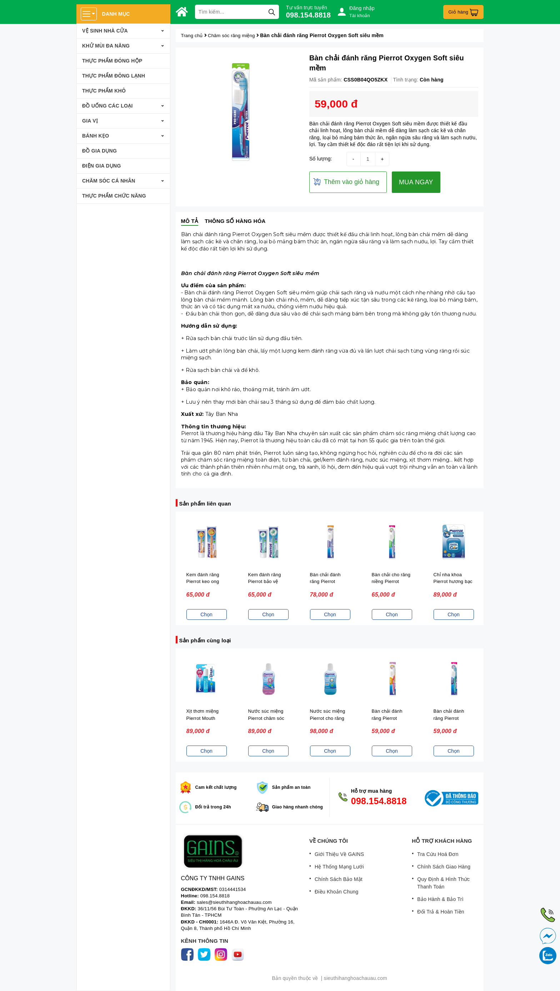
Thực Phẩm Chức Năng (114, 196)
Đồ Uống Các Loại (107, 106)
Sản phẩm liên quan (205, 504)
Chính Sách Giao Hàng (443, 867)
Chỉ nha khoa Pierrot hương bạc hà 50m (453, 581)
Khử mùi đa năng (106, 46)
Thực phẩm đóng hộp (112, 61)
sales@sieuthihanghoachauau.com (234, 902)
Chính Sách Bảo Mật (338, 879)
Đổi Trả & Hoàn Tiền (440, 912)
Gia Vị (90, 121)
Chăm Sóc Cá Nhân (108, 181)
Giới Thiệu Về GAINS (339, 854)
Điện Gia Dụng (101, 166)
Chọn (206, 614)
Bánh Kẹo (95, 136)
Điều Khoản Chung (337, 892)
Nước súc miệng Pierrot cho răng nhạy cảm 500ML (328, 718)
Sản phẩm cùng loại (205, 640)
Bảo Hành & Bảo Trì (440, 899)
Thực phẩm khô (104, 91)
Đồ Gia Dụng (99, 151)
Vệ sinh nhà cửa (105, 31)
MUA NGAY (416, 182)
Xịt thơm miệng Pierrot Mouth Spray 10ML (202, 718)
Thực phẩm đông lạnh (113, 76)
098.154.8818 (308, 15)
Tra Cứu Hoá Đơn (437, 854)
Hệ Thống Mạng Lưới (339, 867)
